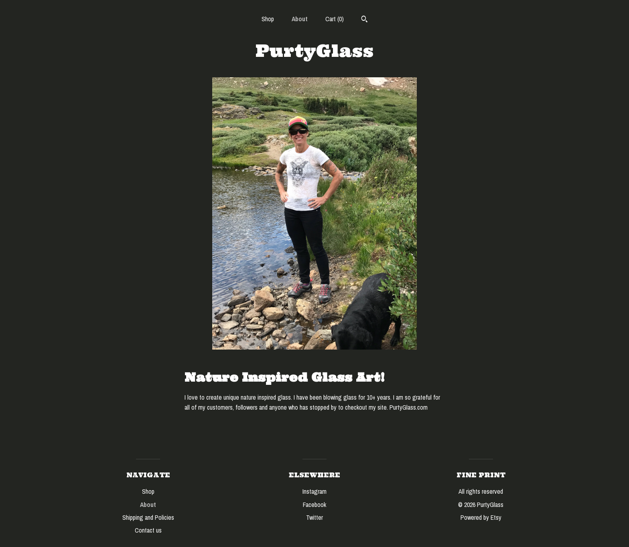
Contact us (148, 530)
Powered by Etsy (481, 517)
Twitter (314, 517)
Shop (268, 18)
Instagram (314, 491)
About (300, 18)
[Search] (364, 20)
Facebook (314, 504)
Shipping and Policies (148, 517)
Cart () (334, 18)
